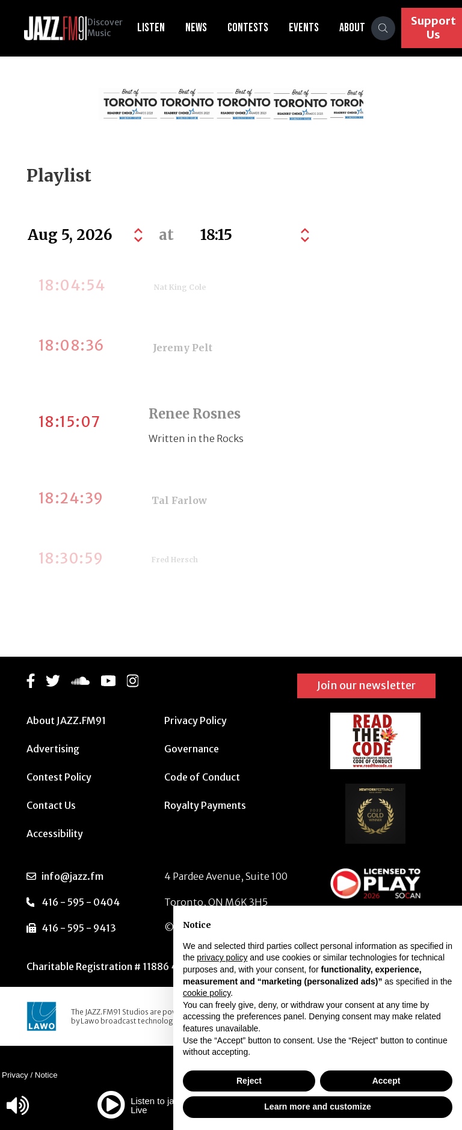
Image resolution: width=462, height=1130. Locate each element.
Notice (46, 1074)
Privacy (15, 1074)
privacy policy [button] (222, 957)
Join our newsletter (366, 685)
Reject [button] (249, 1080)
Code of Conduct (202, 777)
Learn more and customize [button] (317, 1106)
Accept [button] (386, 1080)
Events (313, 27)
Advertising (52, 749)
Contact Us (51, 805)
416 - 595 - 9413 (79, 928)
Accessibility (54, 834)
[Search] (392, 28)
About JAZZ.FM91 (66, 720)
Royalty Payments (205, 805)
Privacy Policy (195, 720)
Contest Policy (58, 777)
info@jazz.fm (72, 876)
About (361, 27)
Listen (160, 27)
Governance (191, 749)
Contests (256, 27)
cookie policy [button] (206, 993)
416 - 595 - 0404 (81, 902)
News (205, 27)
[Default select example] (253, 235)
